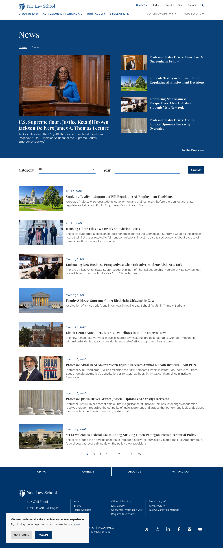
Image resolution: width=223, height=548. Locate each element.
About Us (134, 471)
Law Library (118, 505)
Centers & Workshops (160, 14)
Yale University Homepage (164, 509)
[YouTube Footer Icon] (200, 529)
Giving (41, 471)
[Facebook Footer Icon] (179, 529)
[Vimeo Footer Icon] (189, 529)
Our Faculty (96, 13)
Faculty (170, 5)
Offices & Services (121, 501)
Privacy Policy (106, 528)
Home (23, 47)
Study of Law (28, 13)
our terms (74, 524)
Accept (43, 534)
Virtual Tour (181, 471)
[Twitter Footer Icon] (147, 529)
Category (26, 170)
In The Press (190, 150)
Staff (180, 5)
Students (156, 5)
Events (77, 505)
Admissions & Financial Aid (63, 13)
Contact (88, 471)
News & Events (192, 14)
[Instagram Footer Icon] (157, 529)
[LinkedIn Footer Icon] (168, 529)
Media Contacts (82, 509)
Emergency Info (158, 501)
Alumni (192, 5)
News (35, 47)
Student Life (119, 13)
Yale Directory (157, 505)
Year (107, 170)
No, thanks (21, 534)
